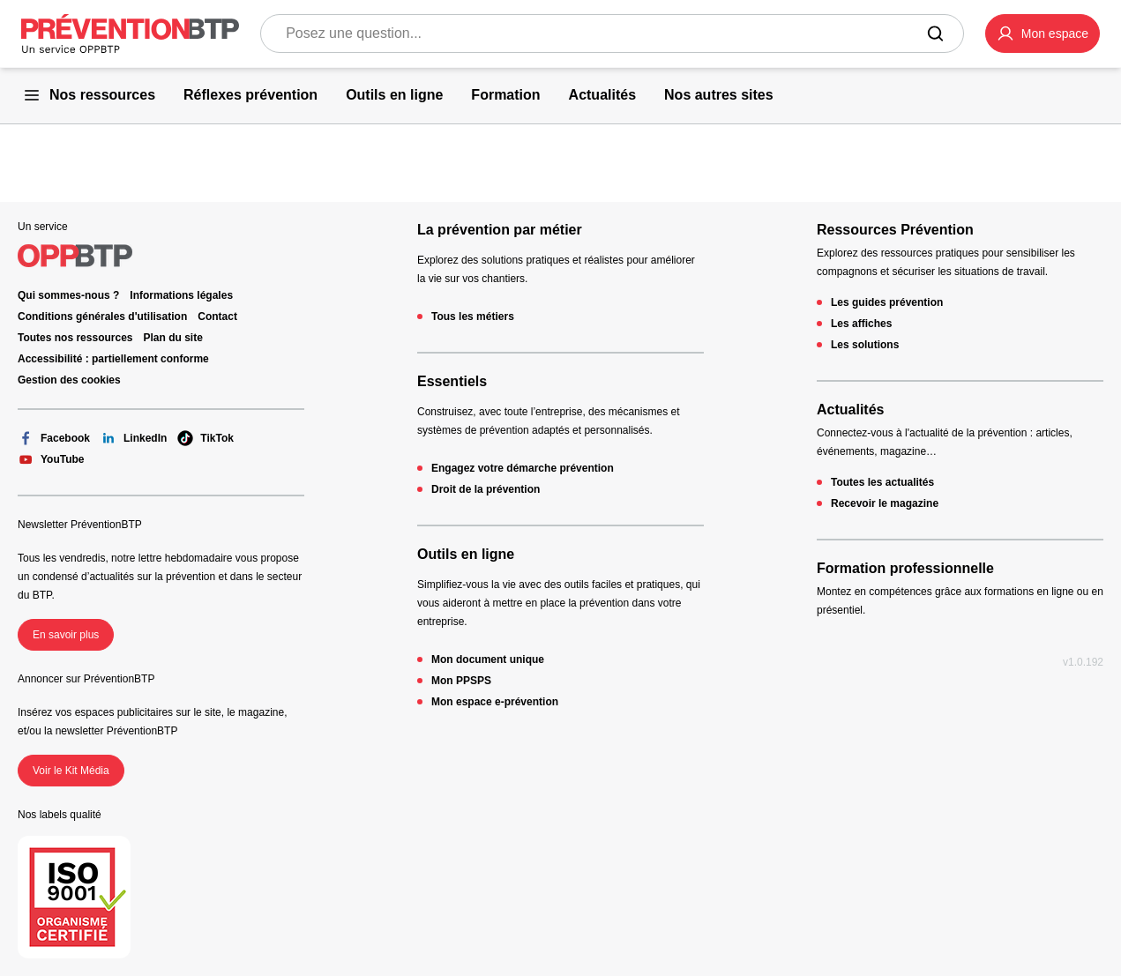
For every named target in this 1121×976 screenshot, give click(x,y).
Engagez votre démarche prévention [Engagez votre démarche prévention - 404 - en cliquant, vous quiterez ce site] (522, 468)
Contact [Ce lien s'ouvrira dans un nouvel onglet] (217, 316)
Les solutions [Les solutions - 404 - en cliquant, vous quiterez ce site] (865, 345)
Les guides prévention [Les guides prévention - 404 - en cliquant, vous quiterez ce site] (887, 302)
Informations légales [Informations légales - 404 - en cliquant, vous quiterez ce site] (181, 295)
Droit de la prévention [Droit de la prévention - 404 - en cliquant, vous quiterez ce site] (485, 489)
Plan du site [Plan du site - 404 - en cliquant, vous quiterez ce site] (173, 338)
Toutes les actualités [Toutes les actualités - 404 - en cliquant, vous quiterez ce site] (882, 482)
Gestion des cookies (69, 380)
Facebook (54, 438)
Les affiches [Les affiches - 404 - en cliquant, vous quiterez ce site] (861, 323)
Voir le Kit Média (71, 770)
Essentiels (452, 381)
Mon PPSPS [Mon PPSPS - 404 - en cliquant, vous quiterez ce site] (461, 680)
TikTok (205, 438)
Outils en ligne (465, 554)
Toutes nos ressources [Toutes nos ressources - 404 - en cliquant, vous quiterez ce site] (75, 338)
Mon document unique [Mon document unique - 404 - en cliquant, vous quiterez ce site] (487, 659)
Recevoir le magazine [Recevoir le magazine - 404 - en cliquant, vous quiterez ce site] (884, 503)
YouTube (51, 459)
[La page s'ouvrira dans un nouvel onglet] (1042, 33)
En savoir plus (66, 635)
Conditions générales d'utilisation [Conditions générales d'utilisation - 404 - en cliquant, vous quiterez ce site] (102, 316)
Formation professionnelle (905, 568)
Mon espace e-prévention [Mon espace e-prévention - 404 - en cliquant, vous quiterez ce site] (494, 702)
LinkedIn (134, 438)
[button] (1042, 33)
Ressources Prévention (895, 229)
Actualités (850, 409)
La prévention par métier (499, 229)
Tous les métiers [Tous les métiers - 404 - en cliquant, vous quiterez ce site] (472, 316)
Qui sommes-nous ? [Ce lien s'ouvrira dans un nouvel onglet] (68, 295)
